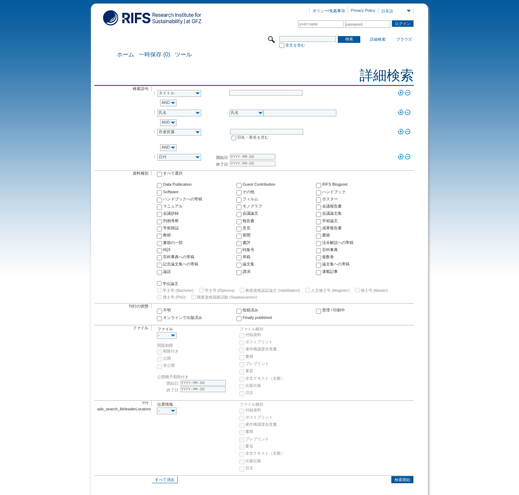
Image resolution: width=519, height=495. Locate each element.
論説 (167, 271)
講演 (246, 271)
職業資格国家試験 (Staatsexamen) (227, 297)
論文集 (248, 264)
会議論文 (250, 213)
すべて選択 (173, 173)
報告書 (248, 221)
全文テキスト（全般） (265, 378)
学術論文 (330, 221)
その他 (248, 192)
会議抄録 (171, 213)
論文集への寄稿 (336, 264)
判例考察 (171, 221)
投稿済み (250, 310)
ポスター (330, 199)
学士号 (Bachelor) (178, 290)
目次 (249, 392)
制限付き (171, 351)
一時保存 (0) (154, 55)
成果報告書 (332, 228)
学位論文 (170, 283)
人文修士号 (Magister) (330, 290)
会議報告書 (332, 206)
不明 (167, 310)
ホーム (125, 55)
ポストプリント (259, 342)
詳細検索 (378, 39)
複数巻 (328, 257)
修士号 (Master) (374, 290)
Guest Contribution (259, 184)
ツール (183, 55)
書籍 (326, 235)
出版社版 (253, 385)
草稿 (246, 257)
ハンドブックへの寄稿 (182, 199)
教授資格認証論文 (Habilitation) (272, 290)
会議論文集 (332, 213)
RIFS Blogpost (334, 184)
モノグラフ (252, 206)
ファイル (165, 329)
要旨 (249, 371)
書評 (246, 242)
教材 (167, 235)
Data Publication (177, 184)
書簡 (249, 356)
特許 (167, 250)
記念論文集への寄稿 (180, 264)
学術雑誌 (171, 228)
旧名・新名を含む (253, 137)
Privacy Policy (363, 10)
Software (170, 192)
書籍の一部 (173, 242)
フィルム (250, 199)
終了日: (222, 164)
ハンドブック (334, 192)
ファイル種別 (251, 329)
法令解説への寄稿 (337, 242)
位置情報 (165, 404)
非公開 (169, 365)
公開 (167, 358)
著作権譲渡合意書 (261, 349)
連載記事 (330, 271)
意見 (246, 228)
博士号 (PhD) (174, 297)
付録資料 (253, 334)
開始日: (222, 157)
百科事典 (330, 250)
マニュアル (173, 206)
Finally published (257, 317)
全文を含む (295, 45)
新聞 (246, 235)
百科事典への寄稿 (178, 257)
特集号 (248, 250)
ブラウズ (404, 39)
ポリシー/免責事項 (328, 11)
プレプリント (257, 363)
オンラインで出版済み (182, 317)
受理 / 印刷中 (333, 310)
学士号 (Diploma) (220, 290)
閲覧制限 (165, 345)
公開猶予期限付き (173, 377)
